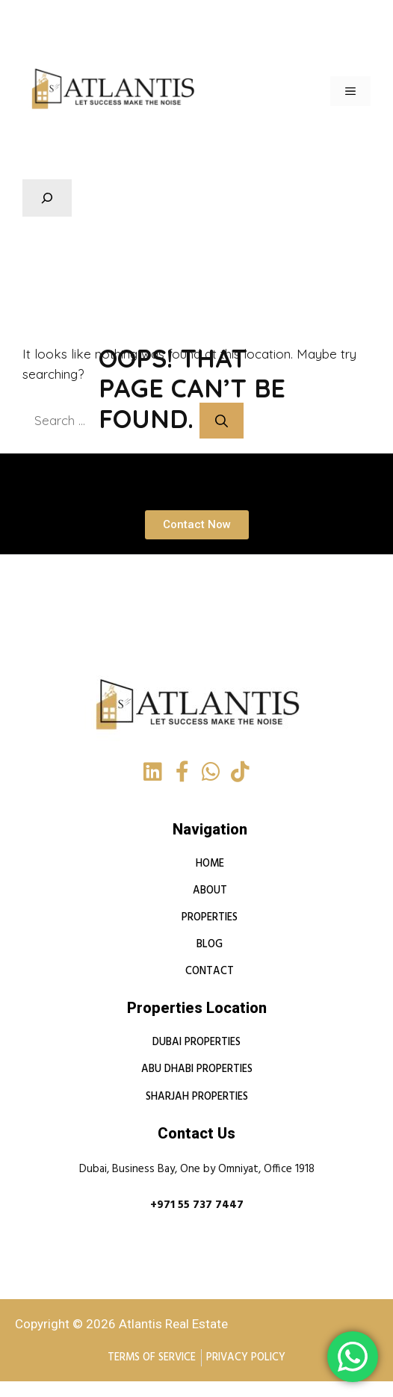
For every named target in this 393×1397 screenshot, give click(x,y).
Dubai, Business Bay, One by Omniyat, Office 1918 (197, 1170)
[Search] (230, 421)
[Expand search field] (47, 198)
